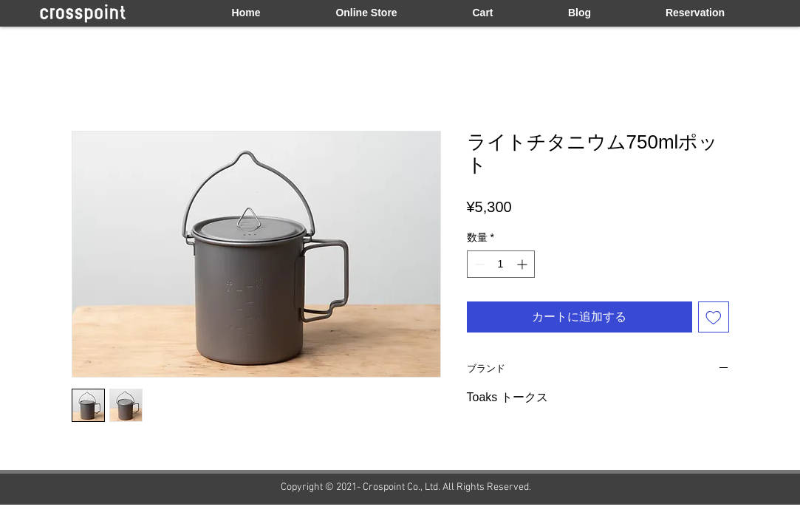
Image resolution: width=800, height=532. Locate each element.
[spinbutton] (501, 264)
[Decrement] (478, 264)
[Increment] (523, 264)
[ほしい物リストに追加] (713, 316)
